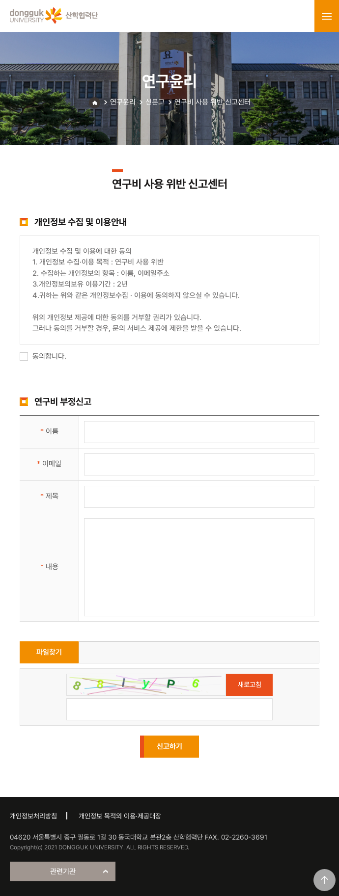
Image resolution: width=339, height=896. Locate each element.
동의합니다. (43, 356)
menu (327, 16)
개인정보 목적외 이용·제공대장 (120, 816)
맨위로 (324, 880)
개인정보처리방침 (33, 816)
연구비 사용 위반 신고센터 (212, 102)
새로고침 (249, 684)
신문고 (155, 102)
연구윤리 (123, 102)
